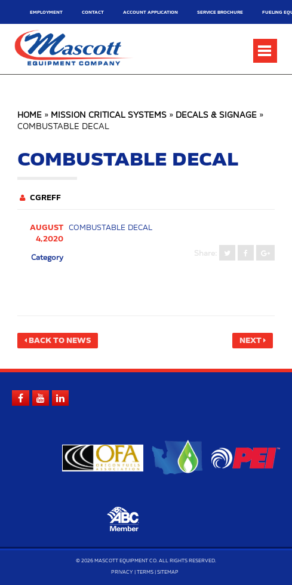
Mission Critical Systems (109, 116)
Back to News (60, 340)
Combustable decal (110, 227)
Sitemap (168, 572)
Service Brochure (220, 12)
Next (250, 340)
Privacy (122, 572)
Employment (46, 12)
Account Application (150, 12)
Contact (93, 12)
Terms (145, 572)
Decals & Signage (216, 116)
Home (29, 116)
